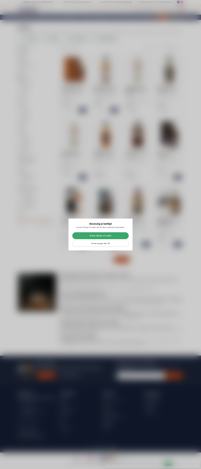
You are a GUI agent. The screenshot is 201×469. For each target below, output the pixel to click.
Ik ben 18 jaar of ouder (100, 235)
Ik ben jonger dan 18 (101, 243)
